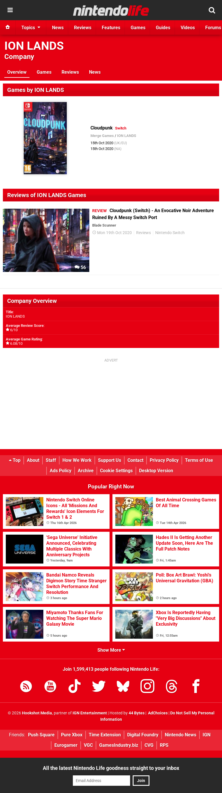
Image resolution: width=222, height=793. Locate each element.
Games (44, 72)
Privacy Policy (164, 460)
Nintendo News (180, 735)
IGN (206, 735)
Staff (51, 460)
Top (15, 460)
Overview (17, 72)
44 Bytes (137, 713)
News (95, 72)
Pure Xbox (71, 735)
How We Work (77, 460)
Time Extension (105, 735)
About (33, 460)
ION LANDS (34, 46)
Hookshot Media (37, 713)
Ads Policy (60, 470)
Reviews (70, 72)
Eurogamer (65, 745)
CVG (149, 745)
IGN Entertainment (90, 713)
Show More (111, 650)
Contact (135, 460)
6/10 (14, 330)
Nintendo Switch (170, 232)
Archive (86, 470)
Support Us (109, 460)
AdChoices (157, 713)
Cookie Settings (116, 470)
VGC (88, 745)
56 (80, 267)
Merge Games (102, 136)
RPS (164, 745)
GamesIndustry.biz (118, 745)
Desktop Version (156, 470)
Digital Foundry (142, 735)
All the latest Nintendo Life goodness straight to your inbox (111, 768)
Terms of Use (199, 460)
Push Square (41, 735)
